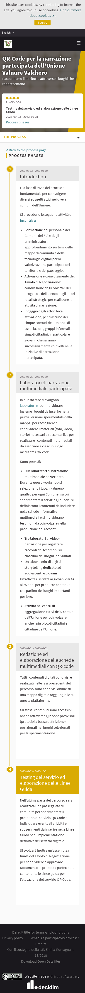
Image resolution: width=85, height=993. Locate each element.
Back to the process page (26, 150)
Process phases (17, 122)
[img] (79, 42)
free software (66, 976)
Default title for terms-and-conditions (40, 932)
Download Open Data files (41, 961)
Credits (40, 944)
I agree (42, 22)
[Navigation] (79, 43)
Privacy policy (12, 938)
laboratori (29, 405)
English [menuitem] (6, 32)
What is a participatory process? (55, 938)
